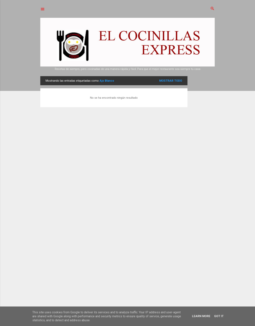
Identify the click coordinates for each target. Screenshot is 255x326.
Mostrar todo (170, 80)
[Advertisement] (202, 133)
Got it (219, 316)
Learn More (201, 316)
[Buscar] (212, 9)
